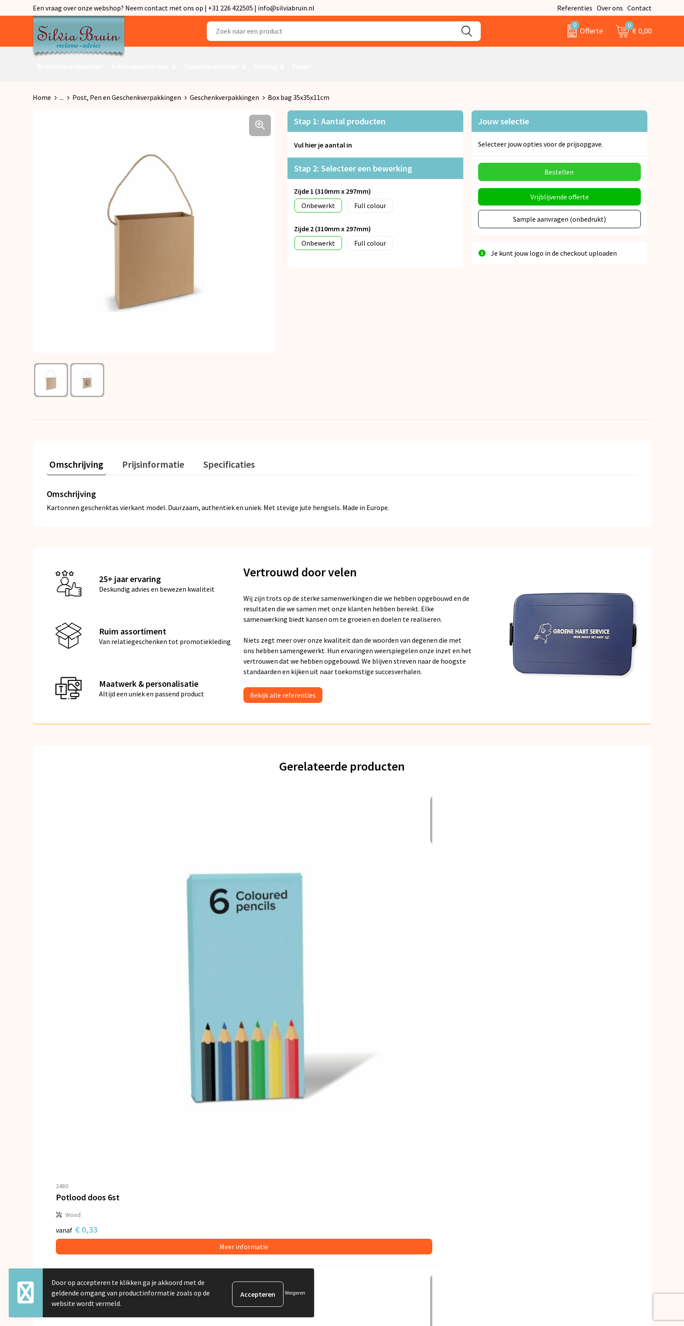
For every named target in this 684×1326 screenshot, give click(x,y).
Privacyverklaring (532, 1120)
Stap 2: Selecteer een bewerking (353, 168)
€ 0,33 (76, 979)
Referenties (574, 7)
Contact (639, 7)
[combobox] (330, 31)
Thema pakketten (211, 66)
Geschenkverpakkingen (224, 97)
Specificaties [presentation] (214, 461)
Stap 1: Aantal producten (340, 121)
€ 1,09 (372, 979)
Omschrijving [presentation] (74, 461)
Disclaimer (522, 1146)
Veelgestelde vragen (229, 1133)
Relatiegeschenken (140, 66)
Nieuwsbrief (217, 1120)
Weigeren (295, 1292)
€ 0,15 (519, 979)
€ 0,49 (224, 979)
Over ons (610, 7)
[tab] (74, 463)
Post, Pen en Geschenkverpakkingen (126, 97)
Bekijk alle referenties (283, 692)
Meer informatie (120, 996)
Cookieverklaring (531, 1133)
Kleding (265, 66)
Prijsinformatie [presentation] (145, 461)
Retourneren (372, 1120)
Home (42, 97)
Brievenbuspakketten (70, 66)
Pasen (301, 66)
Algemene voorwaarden (541, 1106)
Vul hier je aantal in (323, 144)
